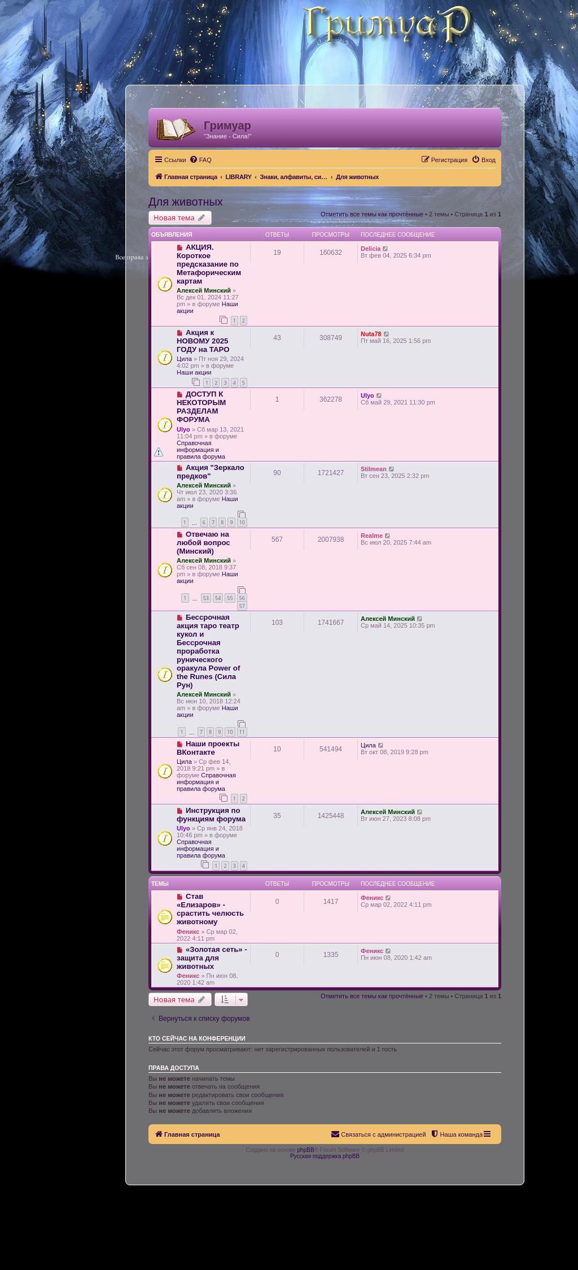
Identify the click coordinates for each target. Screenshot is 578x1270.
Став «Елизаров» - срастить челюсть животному (210, 909)
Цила (184, 358)
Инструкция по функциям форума (211, 814)
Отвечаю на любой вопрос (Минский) (203, 542)
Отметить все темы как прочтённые (372, 214)
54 (218, 598)
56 (242, 598)
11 (242, 732)
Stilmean (374, 469)
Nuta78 (371, 333)
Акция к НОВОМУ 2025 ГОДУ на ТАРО (203, 341)
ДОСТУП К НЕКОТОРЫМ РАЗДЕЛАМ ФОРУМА (201, 407)
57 (242, 606)
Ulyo (183, 429)
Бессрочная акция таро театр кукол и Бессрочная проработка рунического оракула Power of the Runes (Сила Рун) (208, 651)
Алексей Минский (204, 290)
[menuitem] (200, 160)
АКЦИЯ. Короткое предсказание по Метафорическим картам (209, 264)
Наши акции (194, 372)
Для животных (185, 201)
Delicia (370, 248)
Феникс (188, 931)
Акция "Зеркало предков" (210, 471)
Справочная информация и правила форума (201, 450)
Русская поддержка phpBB (325, 1156)
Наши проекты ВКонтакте (208, 748)
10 (242, 522)
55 (230, 598)
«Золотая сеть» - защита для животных (212, 958)
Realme (372, 535)
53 (206, 598)
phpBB (305, 1150)
